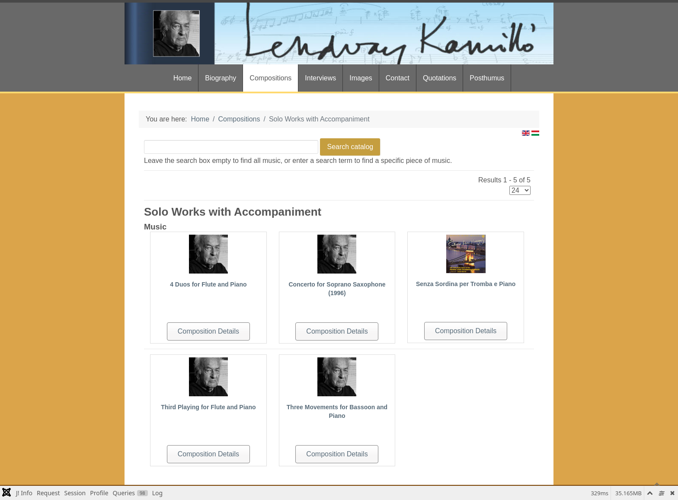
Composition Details (208, 331)
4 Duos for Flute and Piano (208, 284)
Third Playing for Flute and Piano (208, 407)
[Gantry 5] (339, 33)
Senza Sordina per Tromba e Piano (465, 283)
